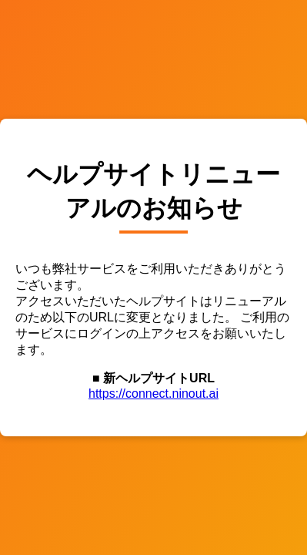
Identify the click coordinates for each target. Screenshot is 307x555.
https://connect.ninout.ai (153, 393)
